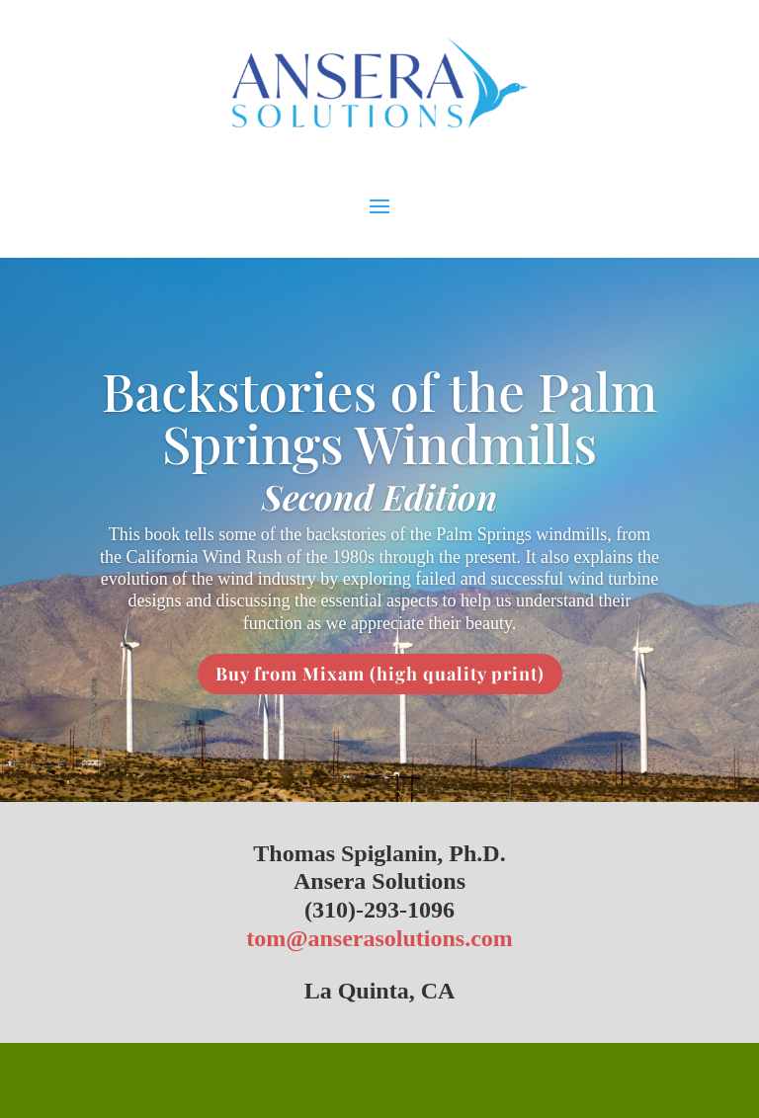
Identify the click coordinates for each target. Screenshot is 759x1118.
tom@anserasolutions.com (379, 938)
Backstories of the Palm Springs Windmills (380, 416)
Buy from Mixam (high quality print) (380, 673)
